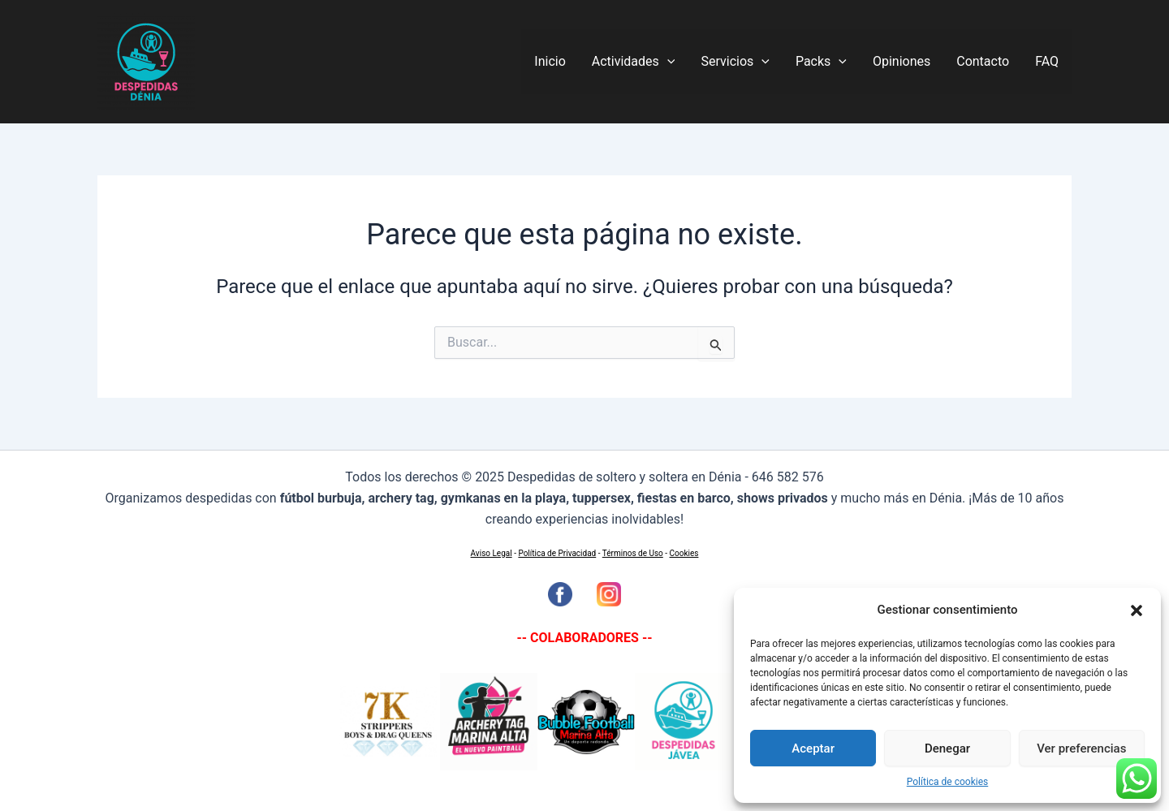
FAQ (1047, 61)
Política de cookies (948, 781)
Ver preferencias (1081, 748)
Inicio (549, 61)
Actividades (633, 61)
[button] (1136, 610)
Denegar (947, 748)
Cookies (684, 553)
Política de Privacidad (557, 553)
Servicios (735, 61)
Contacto (982, 61)
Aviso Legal (491, 553)
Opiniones (901, 61)
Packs (821, 61)
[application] (667, 61)
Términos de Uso (632, 553)
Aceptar (813, 748)
